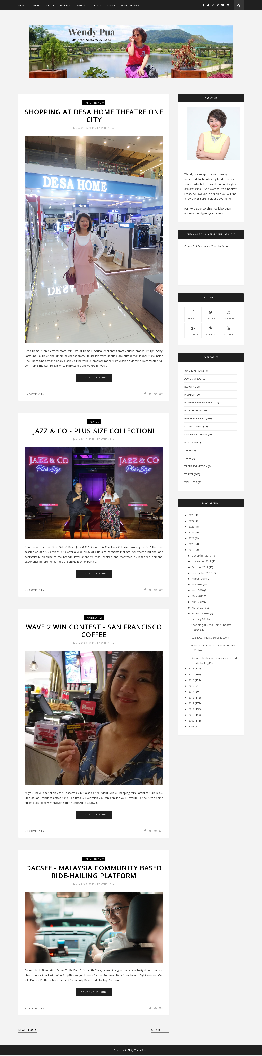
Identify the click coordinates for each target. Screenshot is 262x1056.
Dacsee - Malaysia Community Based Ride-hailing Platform (93, 872)
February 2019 (200, 613)
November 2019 (201, 561)
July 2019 (197, 584)
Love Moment (193, 426)
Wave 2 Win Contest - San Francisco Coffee (93, 631)
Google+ (193, 330)
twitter (211, 314)
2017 (191, 674)
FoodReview (94, 617)
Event (50, 5)
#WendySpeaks (194, 370)
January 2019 (200, 619)
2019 (191, 550)
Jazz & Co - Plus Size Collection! (94, 431)
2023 (191, 527)
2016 (191, 680)
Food (111, 5)
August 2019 (199, 578)
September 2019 (202, 573)
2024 (191, 521)
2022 (191, 532)
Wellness (190, 482)
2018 (191, 668)
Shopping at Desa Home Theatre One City (94, 116)
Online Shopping (195, 434)
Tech (187, 450)
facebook (193, 314)
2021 (191, 538)
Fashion (81, 5)
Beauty (65, 5)
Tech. (187, 458)
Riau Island (192, 442)
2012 (191, 703)
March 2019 (199, 607)
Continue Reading (94, 378)
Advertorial (192, 378)
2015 (191, 686)
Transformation (195, 466)
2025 (191, 515)
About (36, 5)
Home (22, 5)
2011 (191, 709)
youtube (228, 330)
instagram (229, 314)
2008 (191, 726)
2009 (191, 720)
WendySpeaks (130, 5)
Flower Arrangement (199, 402)
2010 (191, 715)
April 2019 (198, 602)
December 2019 (201, 555)
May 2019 (197, 596)
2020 (191, 544)
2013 (191, 697)
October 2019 (200, 567)
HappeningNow (94, 102)
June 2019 (198, 590)
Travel (97, 5)
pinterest (211, 330)
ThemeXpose (141, 1050)
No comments (34, 394)
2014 (191, 691)
